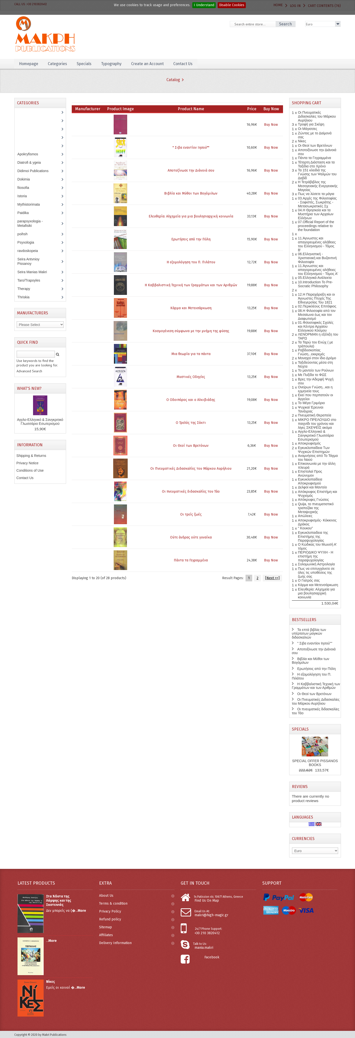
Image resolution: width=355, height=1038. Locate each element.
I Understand (204, 5)
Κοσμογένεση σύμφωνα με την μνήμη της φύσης (191, 331)
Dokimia (26, 179)
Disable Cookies (231, 5)
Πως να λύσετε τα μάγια (316, 194)
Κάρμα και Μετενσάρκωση (191, 308)
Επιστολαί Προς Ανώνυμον (310, 473)
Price (251, 109)
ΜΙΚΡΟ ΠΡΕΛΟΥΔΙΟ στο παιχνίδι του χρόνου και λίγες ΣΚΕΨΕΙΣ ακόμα (317, 424)
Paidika (26, 213)
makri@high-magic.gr (211, 915)
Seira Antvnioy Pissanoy (29, 261)
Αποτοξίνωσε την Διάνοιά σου (191, 170)
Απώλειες (305, 516)
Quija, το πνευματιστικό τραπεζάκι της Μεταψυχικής (316, 508)
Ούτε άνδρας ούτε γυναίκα (191, 537)
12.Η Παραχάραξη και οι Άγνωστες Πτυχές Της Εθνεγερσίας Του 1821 (316, 298)
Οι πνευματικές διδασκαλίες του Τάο (191, 491)
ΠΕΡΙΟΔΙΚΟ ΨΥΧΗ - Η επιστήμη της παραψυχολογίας (315, 556)
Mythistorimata (31, 204)
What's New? (29, 388)
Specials (84, 63)
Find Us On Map (207, 900)
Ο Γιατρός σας (309, 580)
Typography (113, 63)
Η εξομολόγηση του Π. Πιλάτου (191, 262)
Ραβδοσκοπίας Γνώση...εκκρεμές (311, 352)
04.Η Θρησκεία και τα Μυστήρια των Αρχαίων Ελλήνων (315, 214)
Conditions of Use (30, 470)
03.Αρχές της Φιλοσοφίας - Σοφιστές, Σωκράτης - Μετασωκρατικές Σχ (317, 202)
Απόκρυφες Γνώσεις (313, 499)
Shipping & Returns (31, 456)
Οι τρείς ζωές (191, 514)
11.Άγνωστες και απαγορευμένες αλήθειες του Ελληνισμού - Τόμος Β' (317, 244)
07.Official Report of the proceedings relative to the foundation (316, 226)
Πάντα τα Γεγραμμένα (191, 560)
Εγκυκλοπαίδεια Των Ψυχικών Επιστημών (314, 450)
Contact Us (185, 63)
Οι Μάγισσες (307, 129)
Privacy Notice (27, 463)
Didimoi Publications (36, 171)
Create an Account (149, 63)
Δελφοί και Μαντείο (312, 487)
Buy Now (271, 125)
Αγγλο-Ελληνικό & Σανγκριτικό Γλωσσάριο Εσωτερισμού (40, 422)
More (82, 911)
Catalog (173, 79)
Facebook (211, 957)
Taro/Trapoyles (31, 280)
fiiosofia (27, 188)
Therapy (26, 289)
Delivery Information (136, 943)
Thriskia (27, 297)
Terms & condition (136, 903)
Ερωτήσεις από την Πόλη (191, 239)
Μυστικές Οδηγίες (191, 377)
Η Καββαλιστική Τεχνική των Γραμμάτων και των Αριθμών (191, 285)
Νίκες (302, 141)
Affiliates (136, 935)
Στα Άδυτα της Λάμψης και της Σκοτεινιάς (58, 900)
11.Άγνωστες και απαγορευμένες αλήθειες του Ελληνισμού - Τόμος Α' (318, 270)
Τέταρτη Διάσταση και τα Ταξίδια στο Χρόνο (316, 164)
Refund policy (136, 919)
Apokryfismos (31, 154)
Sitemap (136, 927)
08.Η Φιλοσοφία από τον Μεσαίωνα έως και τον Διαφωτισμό (316, 315)
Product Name (191, 109)
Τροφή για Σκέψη (311, 124)
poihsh (25, 234)
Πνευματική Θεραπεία (314, 415)
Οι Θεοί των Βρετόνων (191, 446)
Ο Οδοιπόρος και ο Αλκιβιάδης (190, 400)
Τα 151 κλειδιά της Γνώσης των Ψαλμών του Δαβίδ (317, 174)
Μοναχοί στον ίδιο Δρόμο (317, 358)
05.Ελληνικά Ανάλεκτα (315, 278)
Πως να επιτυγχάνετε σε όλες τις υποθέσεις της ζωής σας (316, 572)
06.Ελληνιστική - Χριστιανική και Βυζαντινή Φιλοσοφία (317, 258)
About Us (136, 896)
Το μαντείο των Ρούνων (316, 370)
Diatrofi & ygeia (32, 162)
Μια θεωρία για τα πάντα (191, 354)
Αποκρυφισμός (309, 443)
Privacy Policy (136, 911)
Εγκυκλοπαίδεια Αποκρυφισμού (310, 481)
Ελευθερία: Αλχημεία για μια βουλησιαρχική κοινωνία (191, 216)
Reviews (300, 786)
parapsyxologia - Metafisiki (30, 223)
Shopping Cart (306, 103)
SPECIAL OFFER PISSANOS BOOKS (315, 763)
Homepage (29, 63)
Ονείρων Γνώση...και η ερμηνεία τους (315, 389)
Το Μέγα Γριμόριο (311, 403)
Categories (58, 63)
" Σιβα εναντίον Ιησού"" (191, 147)
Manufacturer (87, 109)
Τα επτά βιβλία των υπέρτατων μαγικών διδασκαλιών (309, 633)
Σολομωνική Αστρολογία (316, 564)
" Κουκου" (305, 528)
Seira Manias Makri (35, 272)
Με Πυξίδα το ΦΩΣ (312, 375)
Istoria (25, 196)
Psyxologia (29, 242)
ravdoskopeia (30, 251)
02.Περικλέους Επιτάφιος (317, 306)
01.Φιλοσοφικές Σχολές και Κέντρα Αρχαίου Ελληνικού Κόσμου (315, 326)
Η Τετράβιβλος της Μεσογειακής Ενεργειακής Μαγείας (317, 186)
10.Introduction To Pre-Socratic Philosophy (315, 284)
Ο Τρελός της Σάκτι (191, 423)
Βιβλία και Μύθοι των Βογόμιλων (190, 193)
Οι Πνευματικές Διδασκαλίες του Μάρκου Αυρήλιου (190, 468)
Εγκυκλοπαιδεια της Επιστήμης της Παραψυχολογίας (313, 536)
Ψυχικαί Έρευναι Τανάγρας (310, 409)
